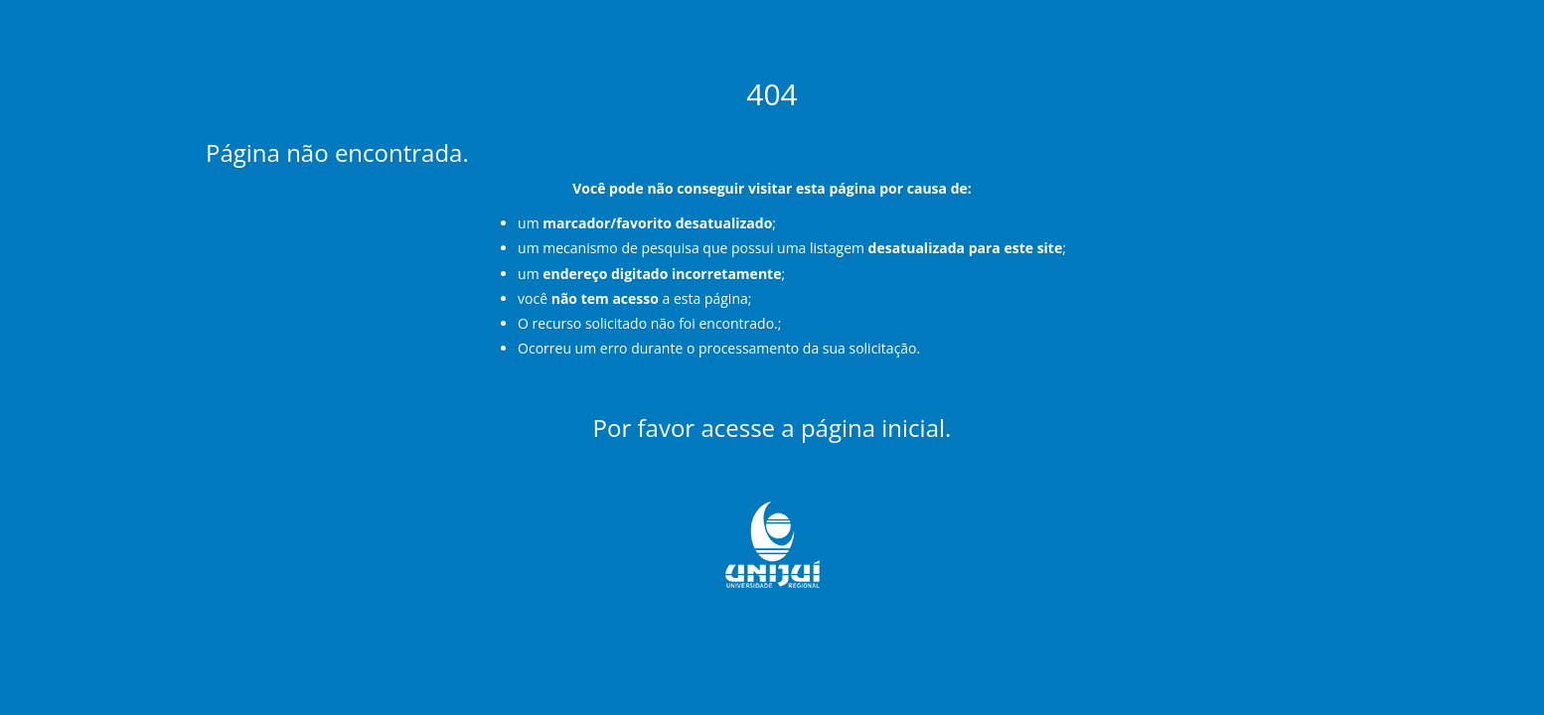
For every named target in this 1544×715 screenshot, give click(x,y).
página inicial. (876, 427)
